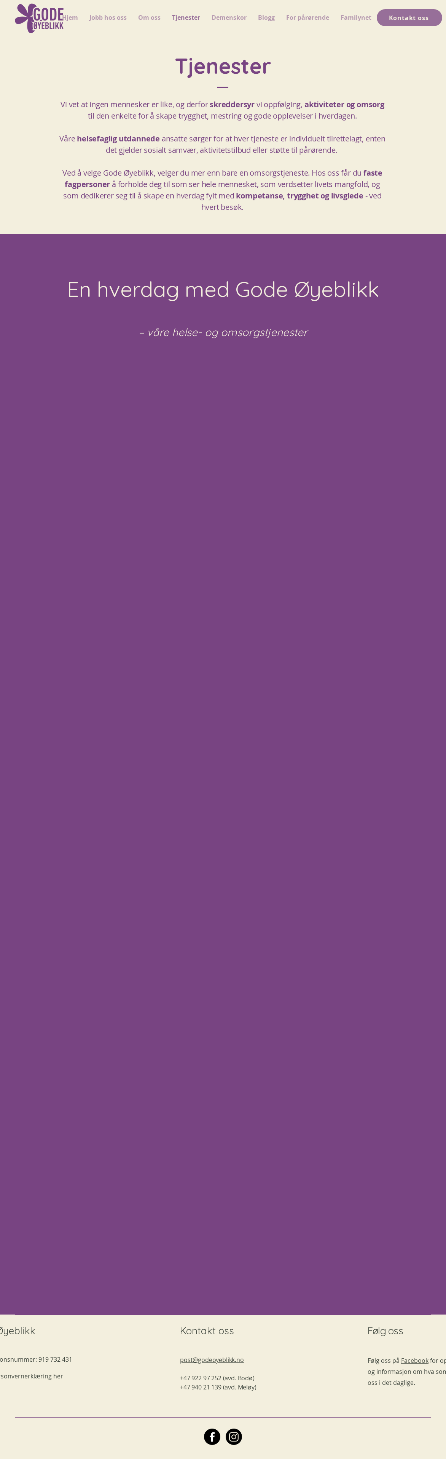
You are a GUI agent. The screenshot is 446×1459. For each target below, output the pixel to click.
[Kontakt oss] (409, 17)
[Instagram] (234, 1437)
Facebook (414, 1360)
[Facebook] (212, 1437)
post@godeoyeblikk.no (212, 1360)
